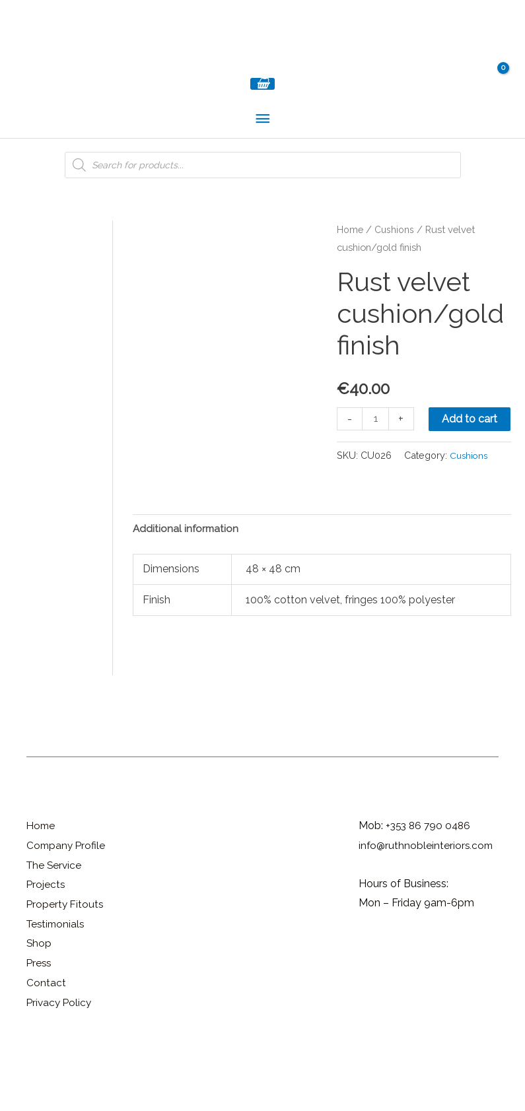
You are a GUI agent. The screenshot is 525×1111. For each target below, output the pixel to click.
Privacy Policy (60, 1056)
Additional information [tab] (187, 582)
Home (350, 247)
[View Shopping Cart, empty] (262, 102)
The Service (55, 918)
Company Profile (67, 899)
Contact (46, 1036)
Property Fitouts (66, 958)
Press (39, 1017)
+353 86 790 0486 (430, 879)
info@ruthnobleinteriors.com (427, 899)
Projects (46, 938)
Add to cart (377, 471)
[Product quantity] (376, 437)
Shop (39, 997)
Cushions (394, 247)
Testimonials (57, 977)
